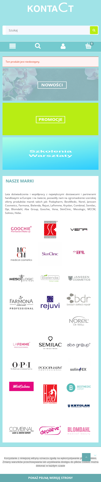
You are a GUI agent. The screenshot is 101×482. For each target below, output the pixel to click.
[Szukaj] (38, 46)
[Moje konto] (63, 46)
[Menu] (13, 46)
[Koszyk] (88, 46)
